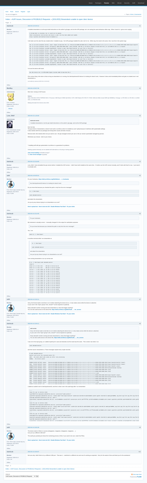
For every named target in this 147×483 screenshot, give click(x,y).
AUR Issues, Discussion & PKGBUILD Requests (31, 19)
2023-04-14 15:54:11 (33, 323)
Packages (98, 3)
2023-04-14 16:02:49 (33, 427)
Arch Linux (10, 3)
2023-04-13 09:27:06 (33, 88)
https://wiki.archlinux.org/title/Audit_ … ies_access (66, 309)
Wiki (113, 3)
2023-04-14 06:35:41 (33, 175)
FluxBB (139, 477)
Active (131, 14)
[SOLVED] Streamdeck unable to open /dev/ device (72, 19)
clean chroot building (33, 152)
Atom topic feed (137, 474)
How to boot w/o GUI (44, 206)
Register (23, 11)
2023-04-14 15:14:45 (33, 213)
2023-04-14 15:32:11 (33, 299)
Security (126, 3)
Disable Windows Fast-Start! (58, 206)
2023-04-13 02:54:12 (33, 26)
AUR (133, 3)
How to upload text (33, 206)
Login (28, 11)
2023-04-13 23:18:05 (33, 161)
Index (6, 11)
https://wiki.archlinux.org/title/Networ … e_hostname (53, 179)
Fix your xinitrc (71, 206)
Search (17, 11)
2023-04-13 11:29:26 (33, 115)
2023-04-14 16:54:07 (33, 451)
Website (10, 108)
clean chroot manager (35, 154)
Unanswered (137, 14)
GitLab (119, 3)
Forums (106, 3)
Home (91, 3)
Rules (11, 11)
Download (141, 3)
